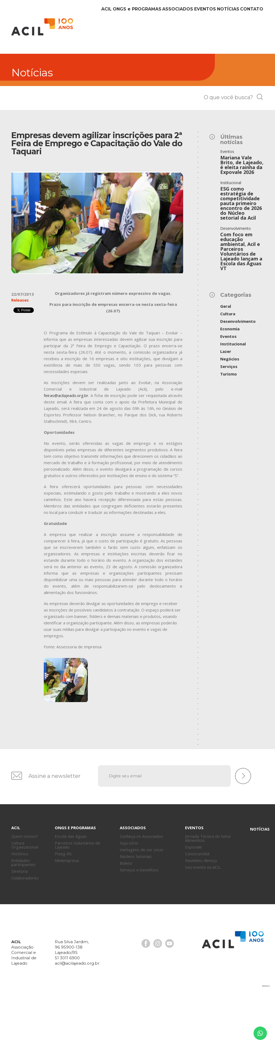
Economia (230, 382)
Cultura (227, 367)
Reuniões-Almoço (201, 914)
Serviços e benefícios (139, 923)
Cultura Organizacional (24, 898)
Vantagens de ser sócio (141, 903)
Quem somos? (24, 890)
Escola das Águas (71, 890)
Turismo (228, 427)
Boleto (126, 917)
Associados (156, 85)
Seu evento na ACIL (203, 921)
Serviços (228, 420)
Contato (248, 85)
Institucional (233, 397)
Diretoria (19, 925)
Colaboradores (25, 931)
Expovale (193, 900)
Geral (225, 360)
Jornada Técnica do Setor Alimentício (208, 892)
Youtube (169, 997)
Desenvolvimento (238, 375)
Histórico (19, 907)
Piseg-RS (63, 907)
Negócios (229, 412)
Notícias (218, 85)
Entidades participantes (23, 916)
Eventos (189, 85)
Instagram (157, 997)
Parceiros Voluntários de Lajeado (77, 898)
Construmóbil (197, 907)
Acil (42, 27)
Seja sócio (129, 896)
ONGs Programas (110, 85)
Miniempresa (67, 914)
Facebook (146, 997)
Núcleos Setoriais (136, 910)
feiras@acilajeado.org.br (66, 449)
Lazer (225, 405)
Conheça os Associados (141, 890)
